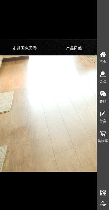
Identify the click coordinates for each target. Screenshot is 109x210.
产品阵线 (74, 48)
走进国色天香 (24, 48)
